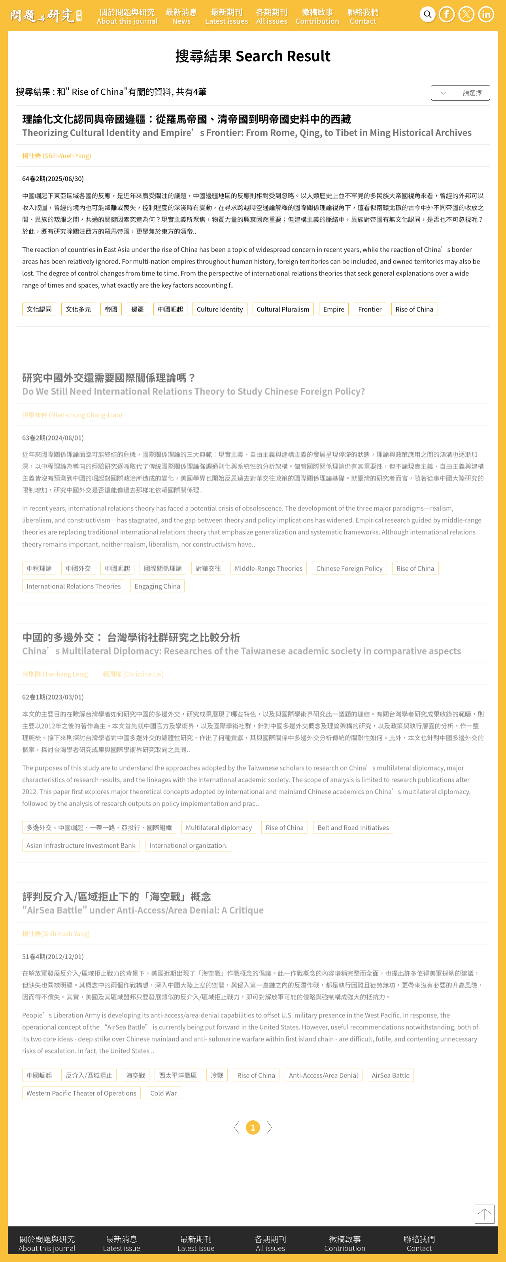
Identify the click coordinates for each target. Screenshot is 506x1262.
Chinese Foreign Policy (349, 585)
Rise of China (415, 312)
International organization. (188, 863)
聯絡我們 (363, 16)
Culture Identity (220, 312)
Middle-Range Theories (268, 585)
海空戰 (135, 1092)
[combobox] (460, 93)
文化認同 (39, 312)
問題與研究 (46, 15)
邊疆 (137, 312)
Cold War (163, 1110)
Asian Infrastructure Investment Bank (81, 863)
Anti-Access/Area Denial (323, 1092)
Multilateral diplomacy (219, 845)
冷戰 (217, 1092)
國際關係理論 (163, 585)
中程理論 (39, 585)
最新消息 (181, 16)
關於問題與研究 (127, 16)
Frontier (369, 312)
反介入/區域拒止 (89, 1092)
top (485, 1217)
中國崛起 (170, 312)
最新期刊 (226, 16)
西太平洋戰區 (178, 1092)
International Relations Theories (73, 603)
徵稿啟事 (318, 16)
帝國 (111, 312)
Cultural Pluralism (283, 312)
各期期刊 (272, 16)
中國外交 (78, 585)
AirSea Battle (391, 1092)
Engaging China (158, 603)
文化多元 (78, 312)
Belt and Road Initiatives (353, 845)
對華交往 (208, 585)
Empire (333, 312)
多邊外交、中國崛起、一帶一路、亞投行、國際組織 (99, 845)
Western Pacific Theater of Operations (81, 1110)
